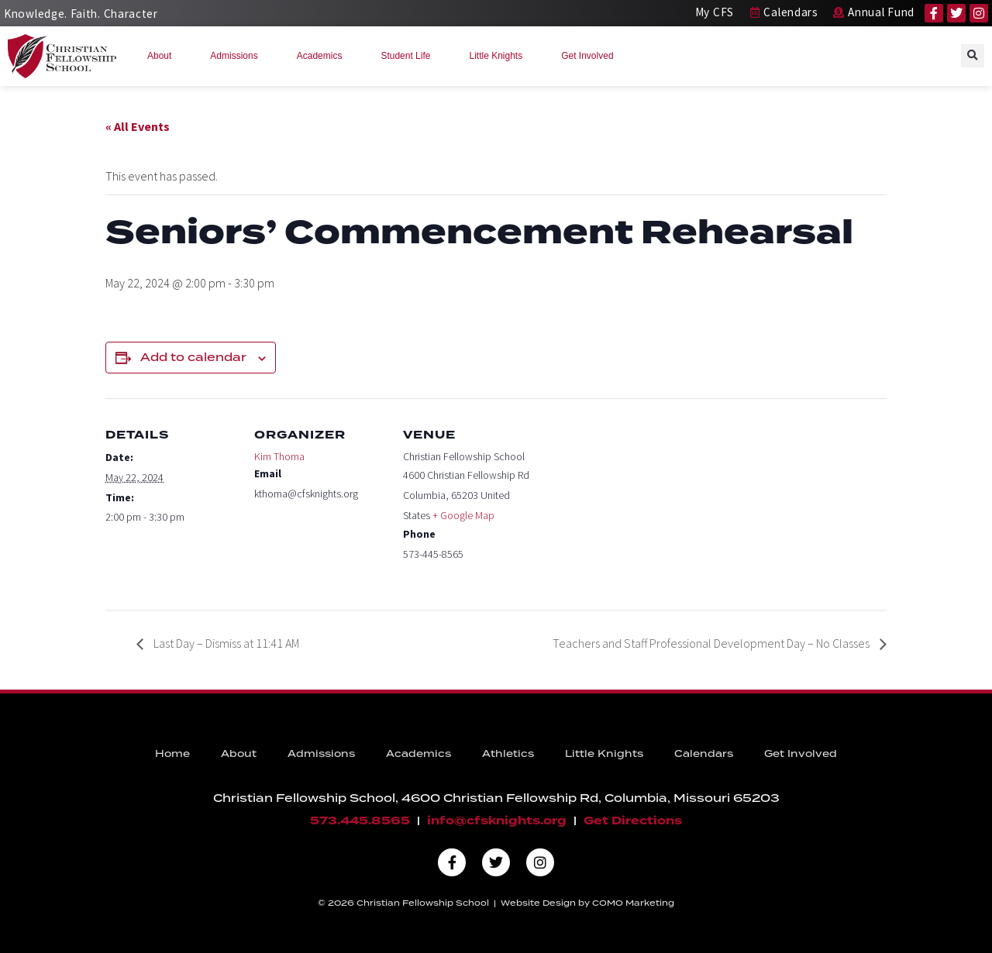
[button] (972, 55)
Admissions (237, 56)
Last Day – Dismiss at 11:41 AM (225, 643)
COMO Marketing (633, 902)
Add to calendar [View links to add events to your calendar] (193, 357)
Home (172, 753)
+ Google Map (463, 515)
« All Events (137, 126)
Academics (323, 56)
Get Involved (591, 56)
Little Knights (499, 56)
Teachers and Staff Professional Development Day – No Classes (712, 643)
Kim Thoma (279, 456)
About (163, 56)
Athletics (508, 753)
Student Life (409, 56)
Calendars (703, 753)
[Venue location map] (633, 505)
